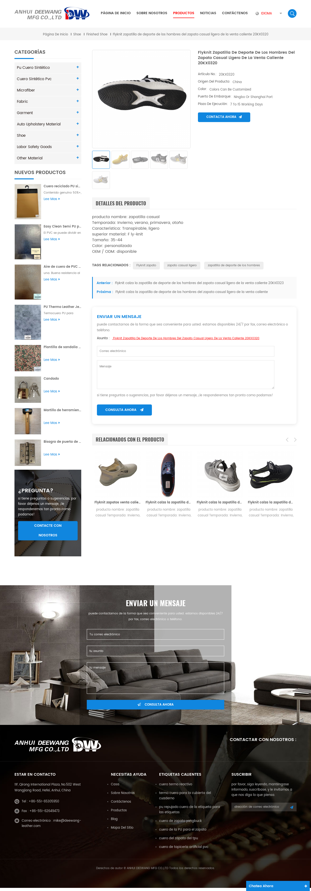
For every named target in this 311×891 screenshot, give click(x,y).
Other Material (29, 158)
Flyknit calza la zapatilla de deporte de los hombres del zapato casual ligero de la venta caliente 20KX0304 (169, 503)
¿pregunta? (35, 494)
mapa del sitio (122, 830)
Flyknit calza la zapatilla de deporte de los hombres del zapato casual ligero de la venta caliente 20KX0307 (271, 503)
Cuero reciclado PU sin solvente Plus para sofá (62, 186)
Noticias (208, 13)
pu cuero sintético (32, 67)
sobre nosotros (151, 13)
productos (119, 813)
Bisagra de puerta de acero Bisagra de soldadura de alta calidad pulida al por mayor (62, 441)
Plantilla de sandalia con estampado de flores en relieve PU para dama (62, 346)
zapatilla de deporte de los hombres (234, 266)
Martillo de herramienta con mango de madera (62, 409)
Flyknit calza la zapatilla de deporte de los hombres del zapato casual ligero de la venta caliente (191, 292)
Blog (114, 822)
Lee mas (52, 198)
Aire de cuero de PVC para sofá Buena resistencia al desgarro (62, 266)
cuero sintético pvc (33, 78)
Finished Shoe (97, 34)
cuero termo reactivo (175, 787)
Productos (183, 13)
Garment (24, 112)
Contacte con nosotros (47, 533)
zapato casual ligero (182, 266)
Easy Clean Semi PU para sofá (62, 226)
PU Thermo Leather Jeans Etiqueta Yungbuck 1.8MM (62, 306)
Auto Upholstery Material (37, 124)
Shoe (77, 34)
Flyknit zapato (146, 266)
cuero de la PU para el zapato (182, 832)
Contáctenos (235, 13)
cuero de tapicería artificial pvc (184, 850)
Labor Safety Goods (33, 146)
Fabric (22, 101)
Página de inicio (116, 13)
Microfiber (25, 90)
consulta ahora (124, 410)
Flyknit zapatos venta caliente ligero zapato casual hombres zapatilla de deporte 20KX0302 (118, 503)
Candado (51, 378)
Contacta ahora (224, 116)
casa (115, 787)
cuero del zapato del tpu (178, 841)
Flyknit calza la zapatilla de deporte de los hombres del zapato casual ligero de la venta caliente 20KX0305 (220, 503)
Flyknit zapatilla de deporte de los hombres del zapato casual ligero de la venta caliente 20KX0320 (185, 339)
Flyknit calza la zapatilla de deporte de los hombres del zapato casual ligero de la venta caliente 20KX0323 (199, 283)
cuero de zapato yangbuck (180, 824)
